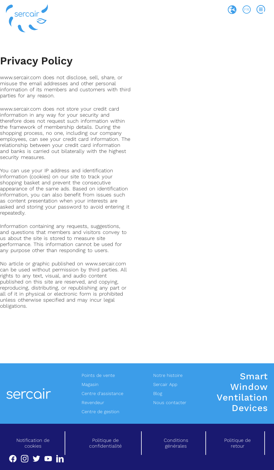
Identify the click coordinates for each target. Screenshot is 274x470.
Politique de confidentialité (105, 443)
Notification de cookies (33, 443)
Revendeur (93, 402)
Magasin (90, 384)
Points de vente (98, 375)
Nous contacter (169, 402)
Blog (157, 393)
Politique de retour (237, 443)
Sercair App (165, 384)
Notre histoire (167, 375)
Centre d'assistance (102, 393)
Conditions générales (176, 443)
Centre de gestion (100, 411)
